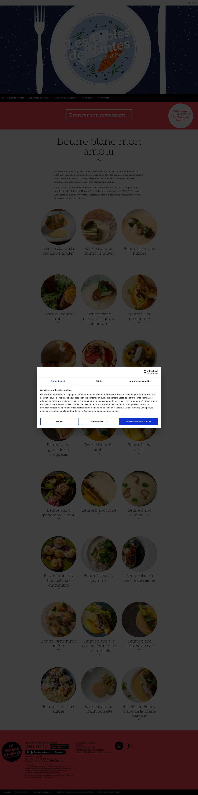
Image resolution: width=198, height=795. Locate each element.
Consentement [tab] (57, 381)
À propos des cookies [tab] (140, 381)
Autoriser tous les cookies (139, 421)
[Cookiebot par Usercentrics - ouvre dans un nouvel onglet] (146, 372)
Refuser (59, 421)
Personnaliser (99, 421)
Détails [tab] (99, 381)
